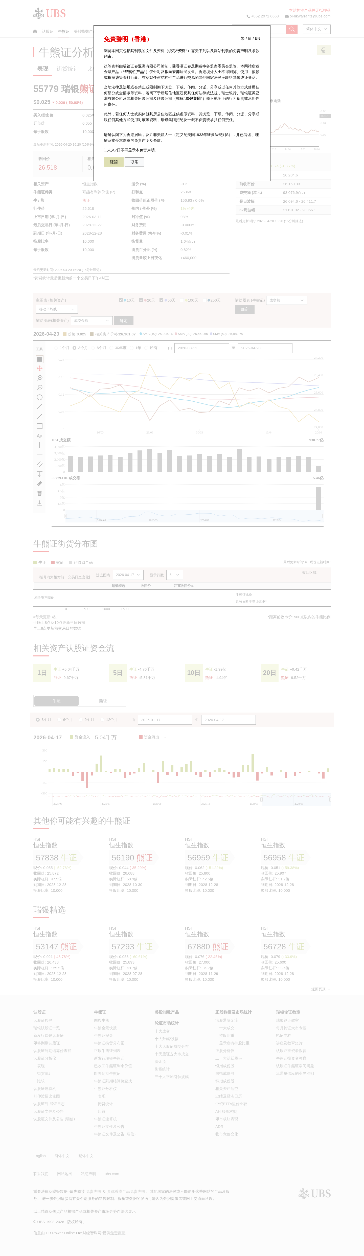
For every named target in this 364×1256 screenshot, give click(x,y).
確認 (114, 162)
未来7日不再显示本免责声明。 (131, 150)
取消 (134, 162)
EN (257, 38)
